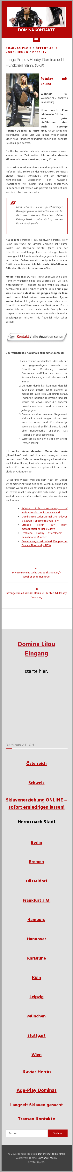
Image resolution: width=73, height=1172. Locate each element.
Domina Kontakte (36, 29)
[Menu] (36, 38)
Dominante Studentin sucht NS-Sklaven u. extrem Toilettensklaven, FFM (45, 518)
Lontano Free (46, 1158)
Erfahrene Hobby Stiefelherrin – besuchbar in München (45, 535)
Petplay (39, 52)
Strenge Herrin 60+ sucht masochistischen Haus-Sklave (45, 527)
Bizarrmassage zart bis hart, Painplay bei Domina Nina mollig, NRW (45, 543)
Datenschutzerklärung (51, 1154)
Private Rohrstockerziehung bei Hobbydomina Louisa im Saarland (45, 510)
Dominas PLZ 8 (19, 48)
